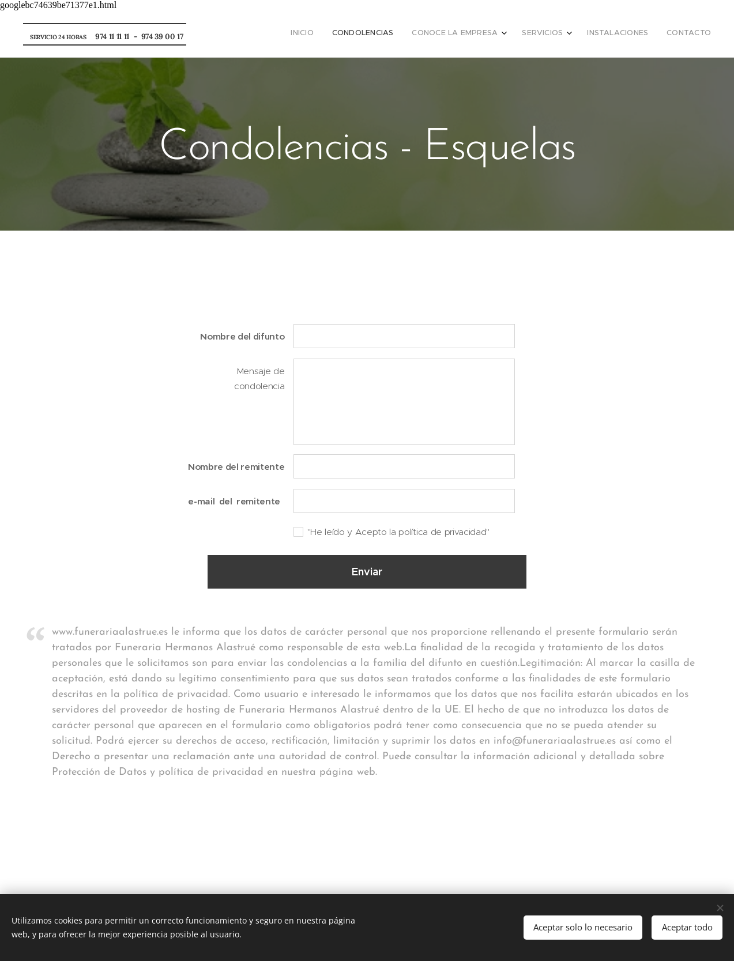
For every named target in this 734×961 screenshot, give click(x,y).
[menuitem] (610, 34)
